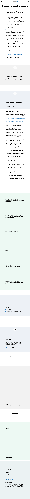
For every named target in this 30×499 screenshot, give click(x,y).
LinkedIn (6, 479)
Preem (6, 404)
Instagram (11, 479)
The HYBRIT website (10, 309)
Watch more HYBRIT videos (11, 347)
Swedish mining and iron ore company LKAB (14, 311)
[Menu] (1, 1)
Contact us (8, 474)
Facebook (13, 479)
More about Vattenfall (8, 489)
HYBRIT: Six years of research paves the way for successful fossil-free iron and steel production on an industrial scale (14, 249)
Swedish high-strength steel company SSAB (14, 312)
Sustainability (7, 428)
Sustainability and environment (14, 231)
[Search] (29, 1)
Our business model (8, 457)
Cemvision (7, 388)
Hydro (11, 199)
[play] (15, 68)
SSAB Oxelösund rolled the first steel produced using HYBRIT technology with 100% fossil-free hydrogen (14, 54)
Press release (7, 199)
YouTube (8, 479)
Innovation (7, 442)
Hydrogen (11, 215)
